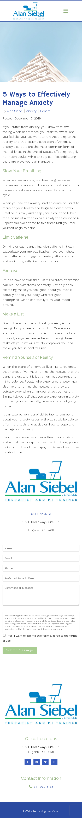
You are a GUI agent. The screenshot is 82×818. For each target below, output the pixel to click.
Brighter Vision (50, 811)
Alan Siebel (15, 111)
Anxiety (31, 111)
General (45, 111)
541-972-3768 (41, 514)
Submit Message (19, 650)
